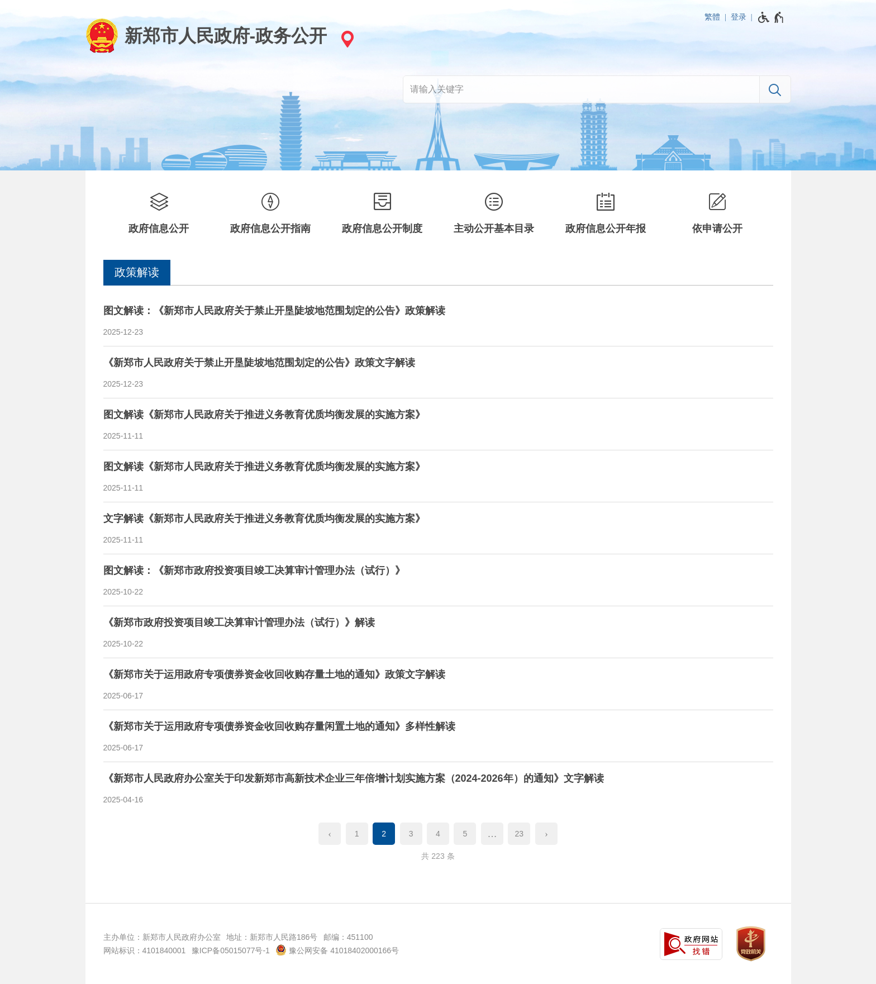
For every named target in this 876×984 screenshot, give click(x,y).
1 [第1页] (357, 833)
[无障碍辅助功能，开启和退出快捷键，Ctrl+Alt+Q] (771, 17)
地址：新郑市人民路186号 (271, 937)
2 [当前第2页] (384, 833)
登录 (738, 16)
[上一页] (329, 834)
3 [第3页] (411, 833)
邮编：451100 (348, 937)
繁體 (712, 16)
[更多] (492, 834)
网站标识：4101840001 (144, 950)
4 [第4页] (438, 833)
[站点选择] (346, 39)
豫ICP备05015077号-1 (231, 950)
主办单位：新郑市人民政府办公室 (162, 937)
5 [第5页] (465, 833)
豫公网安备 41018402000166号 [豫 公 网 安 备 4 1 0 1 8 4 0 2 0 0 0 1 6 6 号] (337, 950)
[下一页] (546, 834)
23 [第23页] (519, 833)
